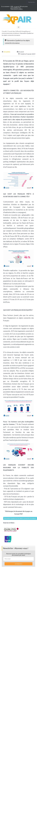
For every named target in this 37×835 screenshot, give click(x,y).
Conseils (4, 31)
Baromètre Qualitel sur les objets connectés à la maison (20, 518)
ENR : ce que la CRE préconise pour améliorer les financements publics (19, 8)
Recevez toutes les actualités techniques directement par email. (18, 554)
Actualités (7, 52)
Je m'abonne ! (18, 564)
